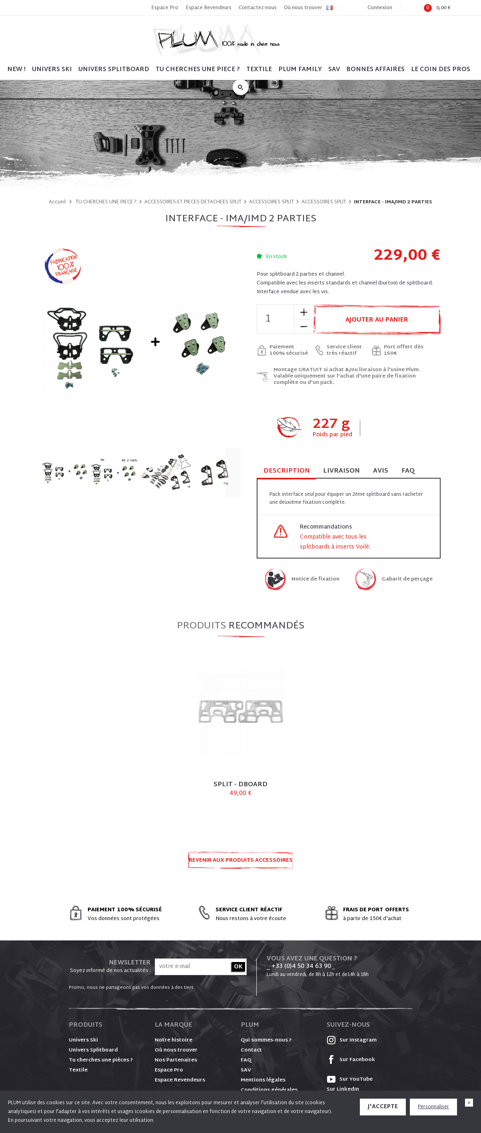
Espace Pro (164, 8)
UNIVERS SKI (52, 69)
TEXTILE (259, 69)
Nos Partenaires (176, 1060)
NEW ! (16, 69)
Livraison (341, 471)
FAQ (408, 471)
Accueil (57, 202)
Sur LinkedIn (343, 1089)
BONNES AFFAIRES (375, 69)
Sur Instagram (352, 1040)
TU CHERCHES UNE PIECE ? (198, 69)
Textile (78, 1070)
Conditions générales (269, 1090)
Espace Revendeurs (209, 8)
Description (286, 471)
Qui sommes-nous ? (266, 1040)
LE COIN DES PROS (440, 69)
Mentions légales (263, 1080)
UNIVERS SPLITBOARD (113, 69)
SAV (334, 69)
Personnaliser (433, 1107)
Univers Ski (83, 1040)
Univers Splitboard (93, 1050)
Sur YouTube (350, 1079)
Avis (380, 471)
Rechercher (241, 87)
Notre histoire (173, 1040)
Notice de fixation (315, 579)
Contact (251, 1050)
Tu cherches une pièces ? (101, 1060)
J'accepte (383, 1107)
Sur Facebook (351, 1060)
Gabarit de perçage (407, 579)
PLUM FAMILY (300, 69)
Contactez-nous (258, 8)
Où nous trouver (303, 8)
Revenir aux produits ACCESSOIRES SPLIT (241, 863)
